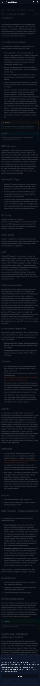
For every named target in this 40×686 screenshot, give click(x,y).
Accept (20, 676)
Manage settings (20, 681)
